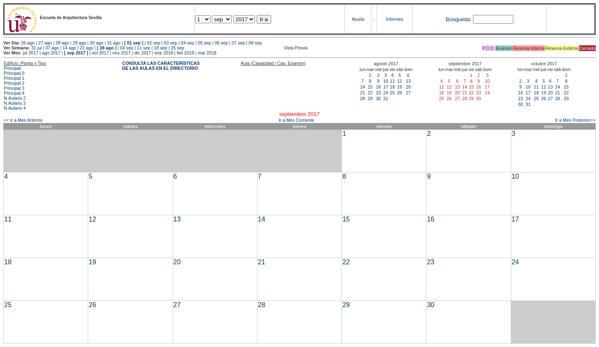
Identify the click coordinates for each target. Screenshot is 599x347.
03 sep (170, 42)
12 (399, 81)
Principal (12, 68)
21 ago (87, 47)
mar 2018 (207, 52)
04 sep (187, 42)
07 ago (52, 47)
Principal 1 (14, 78)
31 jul (36, 47)
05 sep (204, 42)
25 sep (177, 47)
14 (362, 86)
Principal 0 (14, 73)
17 (385, 86)
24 (385, 92)
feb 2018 (185, 52)
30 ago (97, 42)
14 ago (69, 47)
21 (362, 92)
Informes (394, 19)
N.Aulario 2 (15, 98)
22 (370, 92)
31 (385, 98)
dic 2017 (142, 52)
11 (392, 81)
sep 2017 (76, 52)
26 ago (28, 42)
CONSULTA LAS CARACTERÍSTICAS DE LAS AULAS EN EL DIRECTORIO (161, 66)
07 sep (238, 42)
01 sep (134, 42)
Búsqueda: (458, 19)
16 (378, 86)
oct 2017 (100, 52)
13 (408, 81)
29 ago (80, 42)
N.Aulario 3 (15, 103)
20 (408, 86)
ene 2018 (164, 52)
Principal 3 (14, 88)
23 (378, 92)
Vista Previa (247, 47)
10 (385, 81)
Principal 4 (14, 93)
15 (370, 86)
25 (392, 92)
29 (370, 98)
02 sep (153, 42)
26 (399, 92)
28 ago (62, 42)
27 (408, 92)
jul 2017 (30, 52)
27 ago (45, 42)
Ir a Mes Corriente (296, 120)
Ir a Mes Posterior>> (575, 120)
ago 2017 (51, 52)
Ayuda (358, 19)
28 (362, 98)
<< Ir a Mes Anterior (23, 120)
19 (399, 86)
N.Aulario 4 (15, 108)
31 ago (114, 42)
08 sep (255, 42)
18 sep (160, 47)
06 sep (221, 42)
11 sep (143, 47)
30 (378, 98)
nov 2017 (121, 52)
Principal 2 (14, 83)
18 (392, 86)
